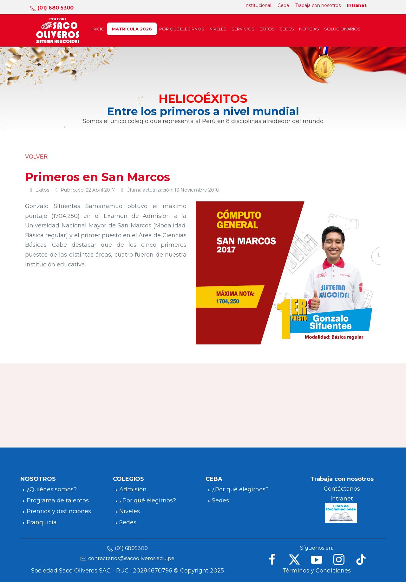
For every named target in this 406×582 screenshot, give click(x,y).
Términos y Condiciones (316, 570)
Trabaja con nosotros (318, 5)
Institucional (257, 5)
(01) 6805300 (131, 548)
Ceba (283, 5)
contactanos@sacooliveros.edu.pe (131, 558)
